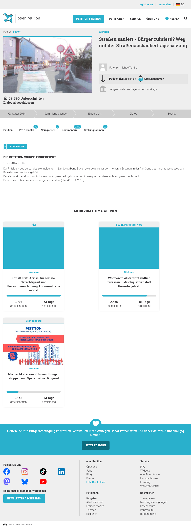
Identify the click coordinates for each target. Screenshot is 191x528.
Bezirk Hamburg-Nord (129, 224)
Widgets (145, 470)
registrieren (146, 4)
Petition (8, 130)
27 (141, 79)
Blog (89, 474)
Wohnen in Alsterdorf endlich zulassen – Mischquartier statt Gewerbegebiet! (129, 282)
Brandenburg (33, 320)
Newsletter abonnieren (24, 498)
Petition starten (88, 18)
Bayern (17, 31)
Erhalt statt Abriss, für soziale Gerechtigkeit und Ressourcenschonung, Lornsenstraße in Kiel (33, 284)
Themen (91, 510)
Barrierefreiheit (148, 513)
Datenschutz (147, 506)
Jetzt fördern (95, 445)
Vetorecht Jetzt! (149, 486)
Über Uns (152, 18)
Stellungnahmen (154, 78)
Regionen (91, 513)
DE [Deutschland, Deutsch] (180, 4)
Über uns (91, 466)
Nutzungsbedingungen (153, 502)
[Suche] (186, 18)
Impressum (147, 510)
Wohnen (104, 31)
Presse (90, 478)
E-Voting (145, 482)
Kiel (33, 224)
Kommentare (70, 128)
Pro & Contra (26, 128)
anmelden (165, 4)
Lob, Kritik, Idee (95, 482)
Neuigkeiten (48, 128)
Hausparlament (149, 478)
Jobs (89, 470)
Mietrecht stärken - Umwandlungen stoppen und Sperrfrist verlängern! (33, 376)
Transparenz (147, 498)
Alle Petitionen (94, 502)
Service (135, 18)
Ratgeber (91, 498)
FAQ (142, 466)
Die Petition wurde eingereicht (29, 157)
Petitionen (117, 18)
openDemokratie (150, 474)
